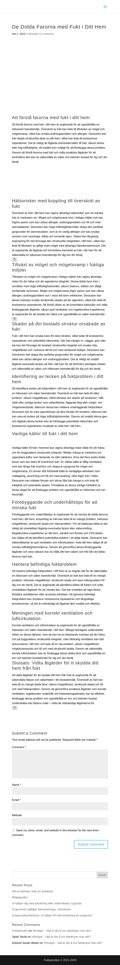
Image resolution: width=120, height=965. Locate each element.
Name (16, 784)
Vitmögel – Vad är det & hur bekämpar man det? (61, 930)
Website (17, 815)
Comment (19, 747)
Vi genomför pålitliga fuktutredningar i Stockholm (41, 909)
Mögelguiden (20, 897)
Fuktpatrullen (20, 930)
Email (16, 799)
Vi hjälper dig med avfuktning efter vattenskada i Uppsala (46, 903)
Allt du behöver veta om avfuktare (32, 891)
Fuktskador (33, 33)
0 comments (47, 33)
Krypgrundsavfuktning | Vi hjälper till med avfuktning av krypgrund (52, 915)
